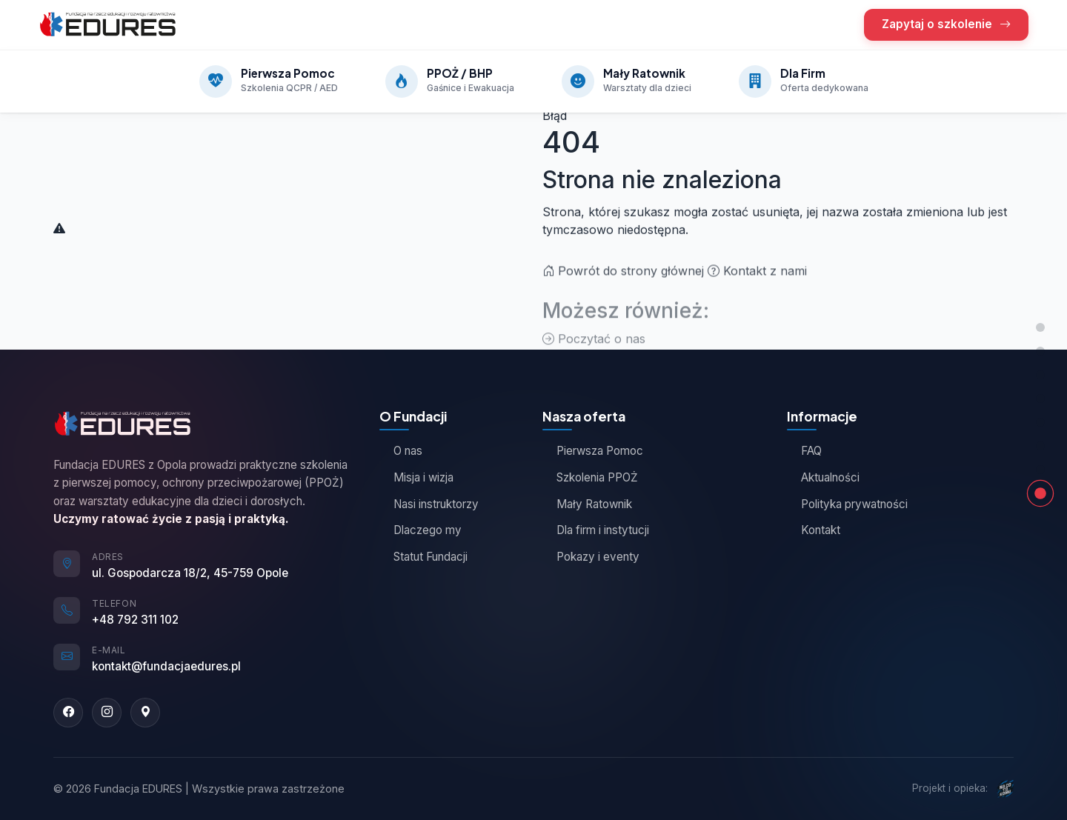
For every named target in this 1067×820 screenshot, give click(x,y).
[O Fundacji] (1040, 374)
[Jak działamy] (1040, 422)
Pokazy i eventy (590, 557)
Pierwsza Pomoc (592, 451)
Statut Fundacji (423, 557)
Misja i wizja (416, 477)
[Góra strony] (1040, 327)
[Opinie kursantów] (1040, 398)
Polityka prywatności (847, 504)
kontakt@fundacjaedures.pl (166, 666)
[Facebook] (68, 712)
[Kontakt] (1040, 469)
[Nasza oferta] (1040, 351)
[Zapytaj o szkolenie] (1040, 445)
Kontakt (813, 530)
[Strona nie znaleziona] (1040, 493)
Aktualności (823, 477)
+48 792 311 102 (135, 620)
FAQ (804, 451)
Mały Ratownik (587, 504)
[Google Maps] (145, 712)
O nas (400, 451)
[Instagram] (107, 712)
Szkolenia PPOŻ (590, 477)
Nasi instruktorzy (429, 504)
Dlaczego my (420, 530)
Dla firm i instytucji (595, 530)
